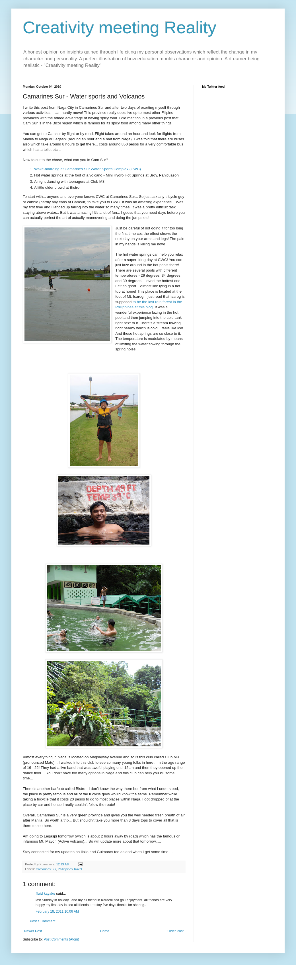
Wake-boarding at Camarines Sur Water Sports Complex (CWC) (87, 169)
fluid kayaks (45, 894)
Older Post (175, 931)
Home (104, 931)
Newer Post (33, 931)
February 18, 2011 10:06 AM (57, 911)
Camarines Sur (46, 869)
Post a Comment (42, 921)
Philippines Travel (70, 869)
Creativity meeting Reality (119, 27)
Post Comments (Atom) (61, 939)
